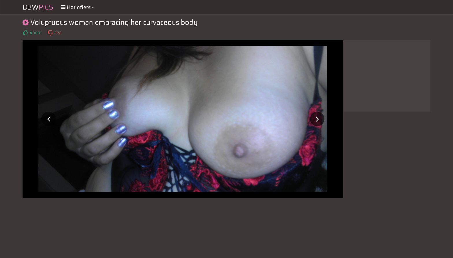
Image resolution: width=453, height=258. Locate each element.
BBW (38, 7)
